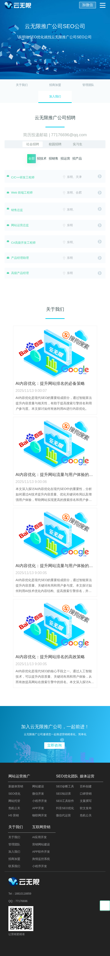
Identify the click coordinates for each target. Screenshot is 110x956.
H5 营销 (13, 815)
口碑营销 (86, 793)
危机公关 (14, 808)
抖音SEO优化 (65, 808)
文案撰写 (86, 801)
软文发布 (86, 808)
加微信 (87, 5)
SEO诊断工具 (65, 786)
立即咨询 (54, 745)
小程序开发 (39, 801)
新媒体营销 (15, 786)
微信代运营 (63, 815)
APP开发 (38, 808)
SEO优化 (14, 793)
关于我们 (22, 85)
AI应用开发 (39, 837)
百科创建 (86, 786)
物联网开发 (39, 815)
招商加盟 (55, 85)
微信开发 (38, 793)
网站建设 (38, 786)
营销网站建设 (41, 844)
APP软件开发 (41, 851)
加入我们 (14, 851)
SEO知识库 (63, 793)
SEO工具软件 (65, 801)
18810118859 (23, 893)
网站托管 (14, 801)
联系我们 (14, 866)
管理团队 (88, 85)
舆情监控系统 (41, 859)
